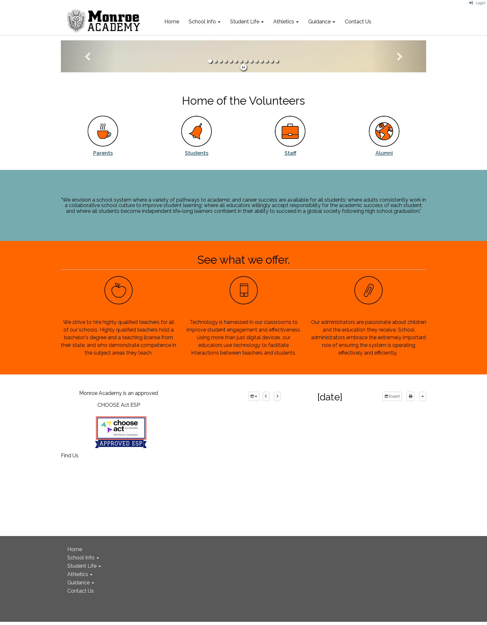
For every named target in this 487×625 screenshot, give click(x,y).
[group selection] (254, 396)
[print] (411, 396)
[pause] (243, 67)
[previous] (266, 396)
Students (196, 153)
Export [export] (392, 396)
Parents (103, 153)
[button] (88, 56)
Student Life (247, 22)
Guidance (321, 22)
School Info (204, 22)
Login (477, 3)
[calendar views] (422, 396)
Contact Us (358, 22)
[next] (277, 396)
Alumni (384, 153)
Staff (290, 153)
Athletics (286, 22)
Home (171, 22)
